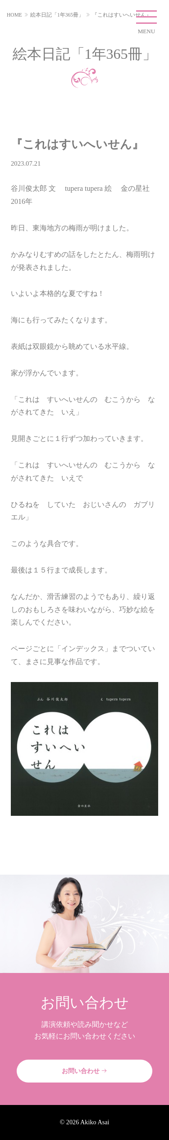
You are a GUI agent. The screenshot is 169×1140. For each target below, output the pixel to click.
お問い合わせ (85, 1070)
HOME (14, 15)
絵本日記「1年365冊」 (57, 15)
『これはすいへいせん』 (121, 15)
